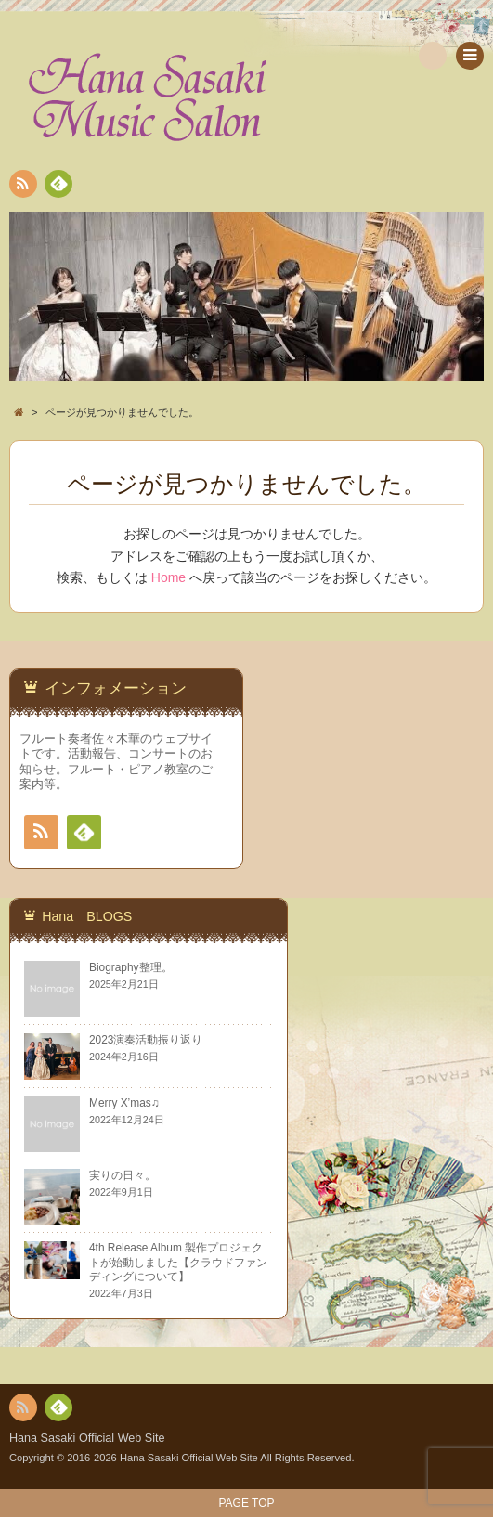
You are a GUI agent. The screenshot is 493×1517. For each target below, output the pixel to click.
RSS (21, 187)
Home (168, 577)
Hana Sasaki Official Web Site (87, 1438)
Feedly (58, 186)
